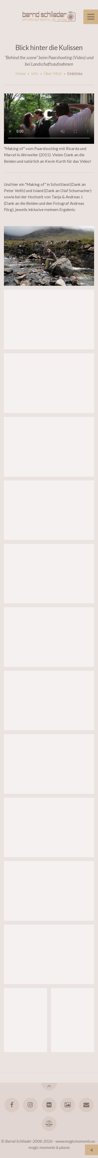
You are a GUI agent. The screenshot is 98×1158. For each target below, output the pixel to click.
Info (34, 73)
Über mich (53, 73)
